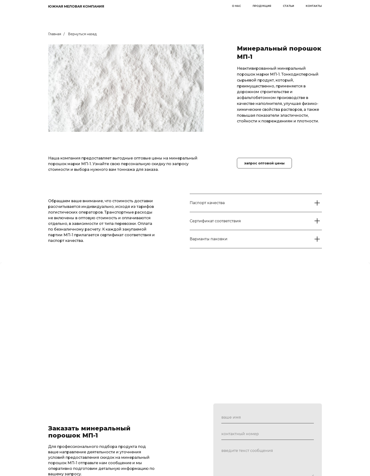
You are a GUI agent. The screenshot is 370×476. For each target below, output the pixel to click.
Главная (54, 34)
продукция (262, 6)
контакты (314, 6)
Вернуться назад (82, 34)
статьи (288, 6)
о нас (236, 6)
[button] (264, 163)
